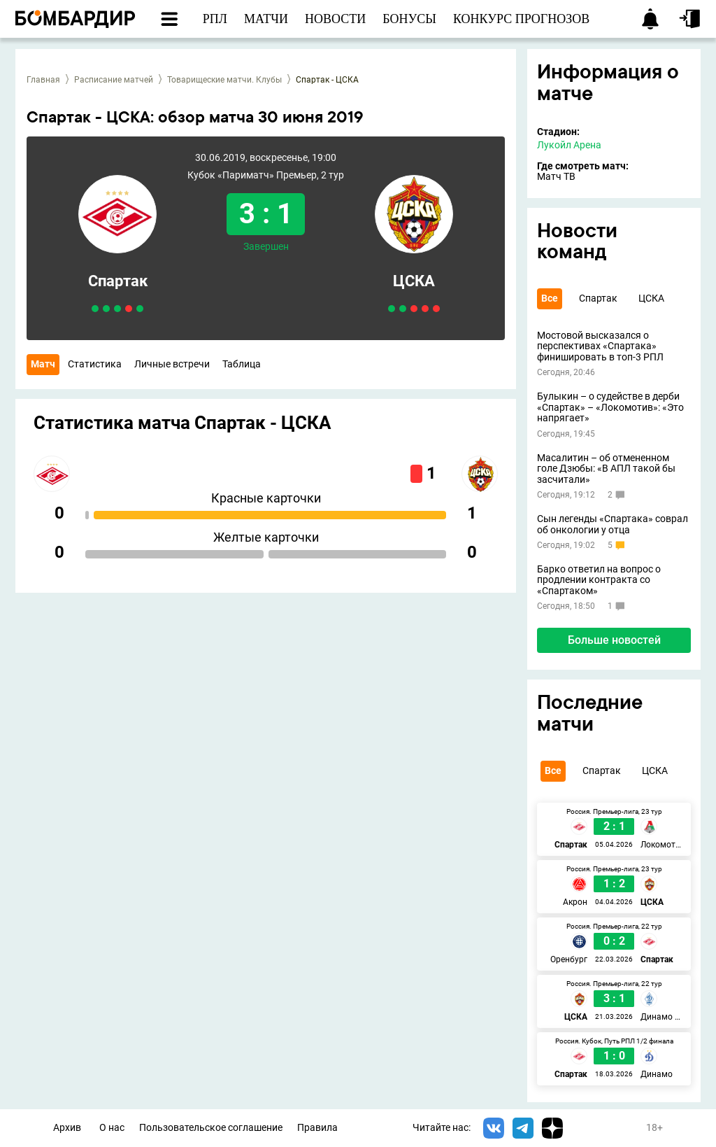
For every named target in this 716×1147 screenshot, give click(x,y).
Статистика (95, 364)
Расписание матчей (113, 80)
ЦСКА (414, 281)
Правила (317, 1127)
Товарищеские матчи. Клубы (224, 80)
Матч (43, 364)
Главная (43, 80)
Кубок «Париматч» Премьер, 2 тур (265, 175)
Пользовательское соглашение (210, 1127)
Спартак (118, 281)
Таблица (241, 364)
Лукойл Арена (569, 144)
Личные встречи (172, 364)
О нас (111, 1127)
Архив (67, 1127)
